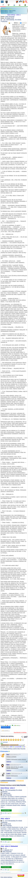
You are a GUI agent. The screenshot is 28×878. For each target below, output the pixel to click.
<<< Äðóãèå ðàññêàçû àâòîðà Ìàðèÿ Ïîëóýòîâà (13, 748)
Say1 (7, 754)
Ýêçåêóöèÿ (4, 21)
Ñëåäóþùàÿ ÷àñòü (5, 727)
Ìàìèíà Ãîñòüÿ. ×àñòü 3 (7, 12)
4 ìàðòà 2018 (6, 793)
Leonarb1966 (18, 746)
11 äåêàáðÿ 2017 (7, 850)
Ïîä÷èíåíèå (18, 20)
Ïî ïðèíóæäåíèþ (10, 20)
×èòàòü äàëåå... (6, 810)
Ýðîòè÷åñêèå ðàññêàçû (6, 877)
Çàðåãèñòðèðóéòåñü (7, 781)
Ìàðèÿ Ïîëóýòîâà (9, 16)
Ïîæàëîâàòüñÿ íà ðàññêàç (20, 732)
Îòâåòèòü (8, 761)
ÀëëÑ (11, 746)
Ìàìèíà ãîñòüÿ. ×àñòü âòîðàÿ (8, 10)
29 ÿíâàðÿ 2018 (9, 18)
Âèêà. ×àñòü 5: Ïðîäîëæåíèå (9, 846)
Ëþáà (8, 764)
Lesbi (8, 773)
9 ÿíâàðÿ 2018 (6, 824)
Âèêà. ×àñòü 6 (5, 818)
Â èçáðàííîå (5, 730)
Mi (24, 746)
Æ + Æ (3, 20)
